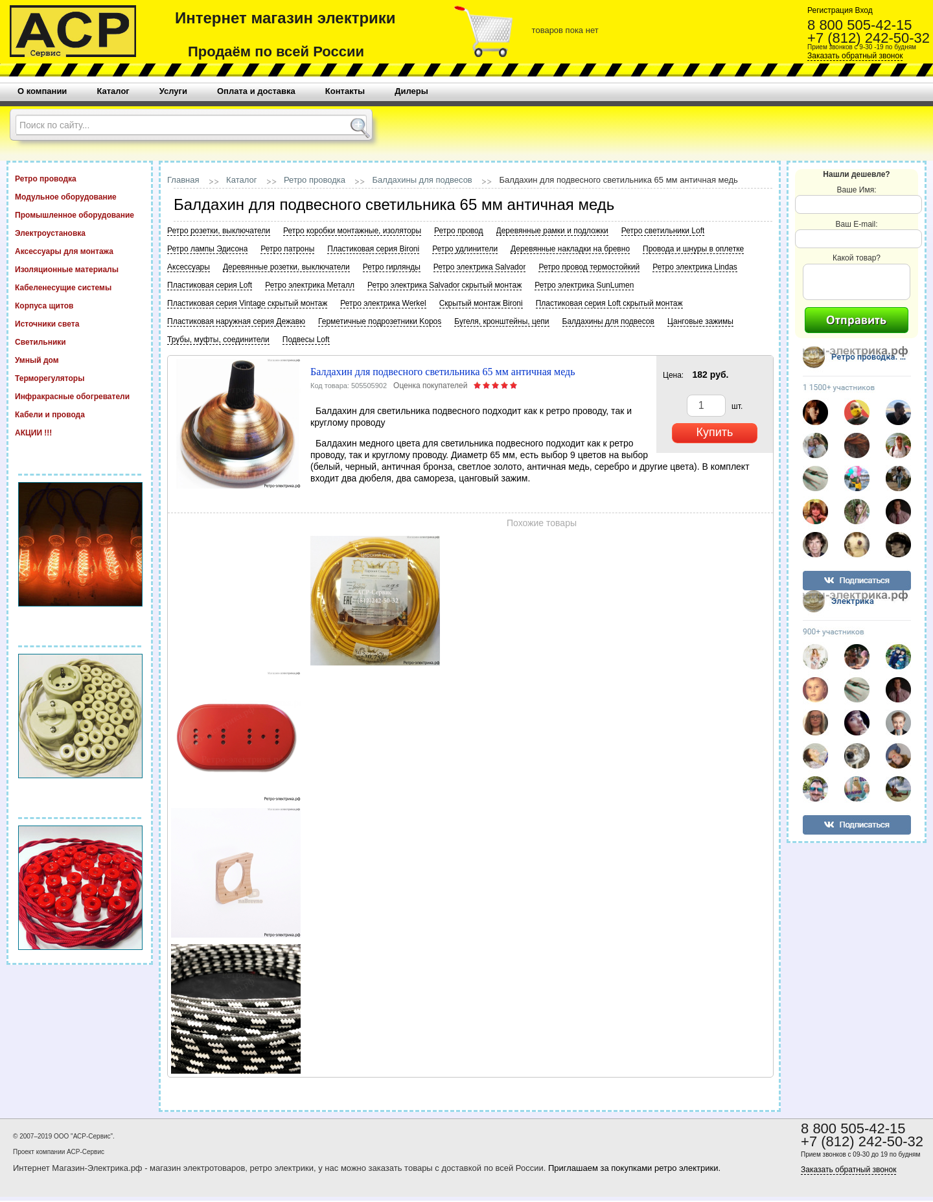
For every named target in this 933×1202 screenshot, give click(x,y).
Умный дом (79, 359)
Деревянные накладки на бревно (570, 248)
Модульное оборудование (79, 196)
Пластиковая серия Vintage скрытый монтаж (247, 303)
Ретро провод (458, 230)
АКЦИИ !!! (79, 432)
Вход (862, 10)
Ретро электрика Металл (309, 285)
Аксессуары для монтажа (79, 251)
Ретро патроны (287, 248)
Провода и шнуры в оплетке (693, 248)
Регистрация (830, 10)
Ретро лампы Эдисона (207, 248)
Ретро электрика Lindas (694, 267)
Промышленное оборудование (79, 214)
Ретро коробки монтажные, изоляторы (352, 230)
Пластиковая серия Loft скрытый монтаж (609, 303)
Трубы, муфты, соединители (218, 339)
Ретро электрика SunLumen (584, 285)
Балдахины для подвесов (422, 180)
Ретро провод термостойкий (588, 267)
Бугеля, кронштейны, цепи (501, 321)
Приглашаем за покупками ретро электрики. (634, 1168)
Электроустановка (79, 232)
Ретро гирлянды (391, 267)
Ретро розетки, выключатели (218, 230)
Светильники (79, 341)
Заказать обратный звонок (855, 55)
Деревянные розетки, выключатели (286, 267)
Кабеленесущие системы (79, 287)
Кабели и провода (79, 414)
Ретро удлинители (465, 248)
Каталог (241, 180)
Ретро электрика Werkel (383, 303)
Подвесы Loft (306, 339)
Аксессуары (188, 267)
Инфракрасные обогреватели (79, 396)
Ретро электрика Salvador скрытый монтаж (444, 285)
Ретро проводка (79, 178)
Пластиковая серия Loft (209, 285)
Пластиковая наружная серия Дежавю (236, 321)
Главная (183, 180)
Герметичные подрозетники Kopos (379, 321)
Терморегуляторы (79, 378)
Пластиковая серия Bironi (373, 248)
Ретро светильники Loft (663, 230)
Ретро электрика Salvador (479, 267)
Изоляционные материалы (79, 269)
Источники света (79, 323)
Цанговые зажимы (700, 321)
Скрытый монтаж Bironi (481, 303)
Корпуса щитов (79, 305)
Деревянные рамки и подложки (552, 230)
